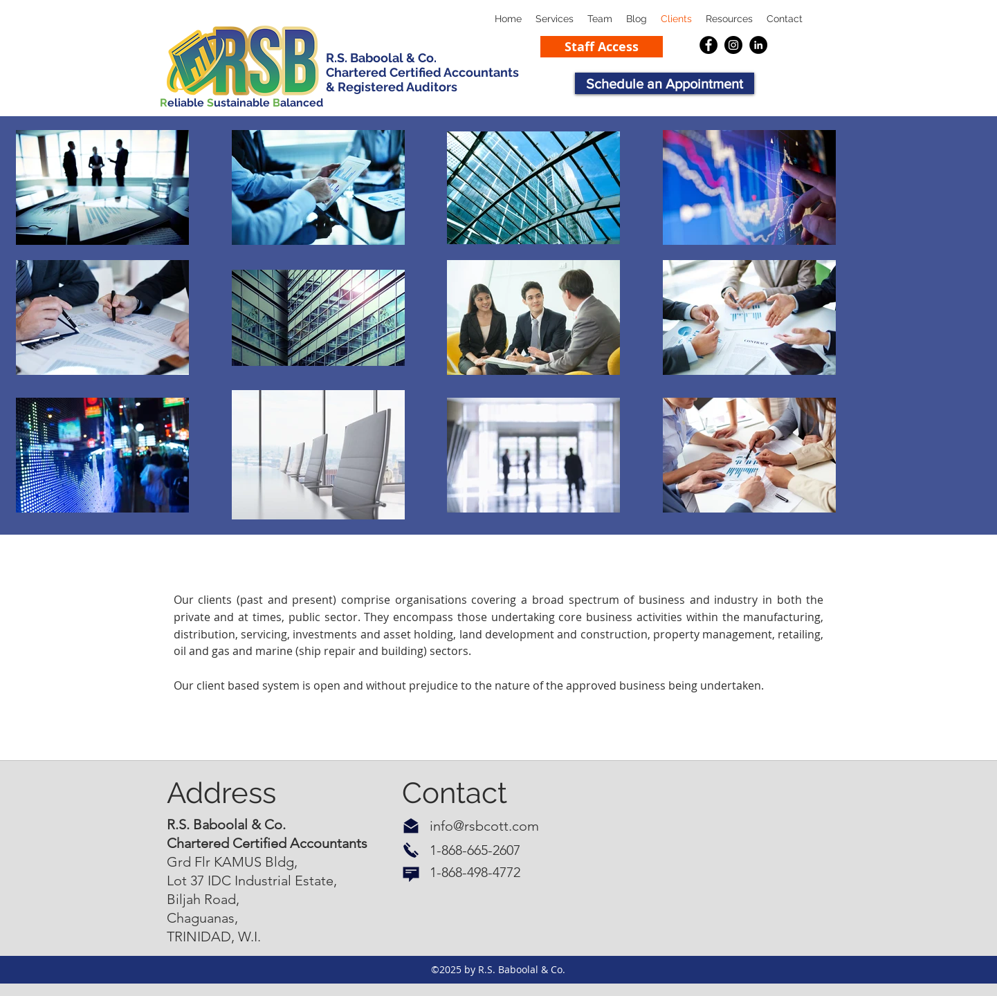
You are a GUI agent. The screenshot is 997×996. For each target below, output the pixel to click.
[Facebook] (708, 45)
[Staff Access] (601, 46)
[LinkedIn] (758, 45)
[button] (729, 19)
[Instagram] (733, 45)
